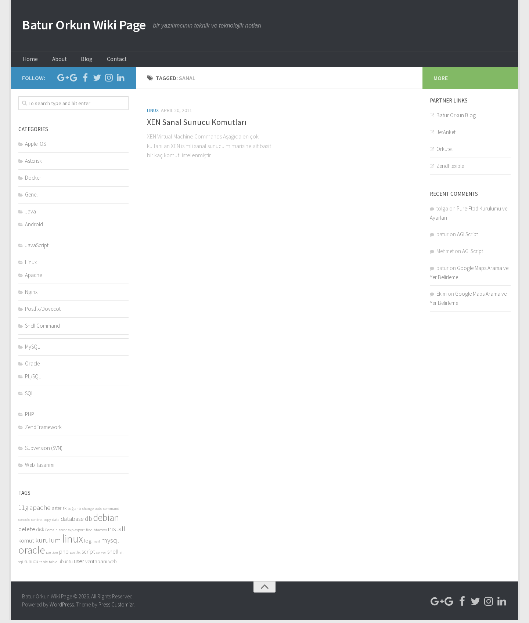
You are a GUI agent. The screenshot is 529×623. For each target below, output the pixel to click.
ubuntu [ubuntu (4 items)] (65, 564)
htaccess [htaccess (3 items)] (100, 532)
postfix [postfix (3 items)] (75, 555)
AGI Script (467, 237)
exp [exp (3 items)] (70, 532)
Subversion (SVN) (43, 450)
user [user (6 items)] (79, 564)
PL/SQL (33, 379)
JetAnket (446, 135)
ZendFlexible (450, 168)
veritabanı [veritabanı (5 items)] (96, 564)
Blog (76, 60)
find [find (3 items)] (89, 532)
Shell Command (42, 328)
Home (29, 60)
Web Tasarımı (39, 467)
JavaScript (36, 248)
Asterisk (33, 163)
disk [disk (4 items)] (40, 532)
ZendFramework (43, 429)
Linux (153, 113)
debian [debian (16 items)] (106, 520)
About (54, 60)
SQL (29, 396)
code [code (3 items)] (98, 511)
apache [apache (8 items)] (40, 510)
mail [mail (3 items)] (96, 544)
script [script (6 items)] (88, 554)
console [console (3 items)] (24, 522)
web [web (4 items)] (112, 564)
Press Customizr (116, 607)
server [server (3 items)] (101, 555)
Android (34, 227)
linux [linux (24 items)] (72, 541)
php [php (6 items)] (64, 554)
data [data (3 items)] (56, 522)
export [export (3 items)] (80, 532)
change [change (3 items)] (88, 511)
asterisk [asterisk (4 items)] (59, 511)
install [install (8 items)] (116, 531)
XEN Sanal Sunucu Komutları (196, 125)
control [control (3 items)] (37, 522)
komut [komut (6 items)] (26, 543)
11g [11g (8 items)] (23, 510)
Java (30, 214)
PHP (29, 417)
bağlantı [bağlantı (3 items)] (74, 511)
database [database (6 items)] (72, 522)
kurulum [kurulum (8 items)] (48, 543)
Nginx (31, 294)
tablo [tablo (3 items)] (53, 564)
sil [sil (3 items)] (121, 555)
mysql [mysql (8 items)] (110, 543)
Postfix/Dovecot (43, 311)
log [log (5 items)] (87, 543)
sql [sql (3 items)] (20, 564)
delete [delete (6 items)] (26, 532)
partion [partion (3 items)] (52, 555)
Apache (33, 277)
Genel (31, 197)
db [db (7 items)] (88, 522)
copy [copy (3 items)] (47, 522)
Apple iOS (35, 146)
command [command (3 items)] (111, 511)
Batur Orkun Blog (456, 118)
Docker (33, 180)
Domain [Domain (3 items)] (51, 532)
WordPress (62, 607)
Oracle (32, 366)
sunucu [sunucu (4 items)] (31, 564)
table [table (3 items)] (43, 564)
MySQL (32, 349)
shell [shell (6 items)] (113, 554)
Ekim (441, 296)
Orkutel (444, 151)
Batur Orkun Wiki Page (95, 25)
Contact (102, 60)
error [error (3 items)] (63, 532)
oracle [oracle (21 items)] (31, 553)
